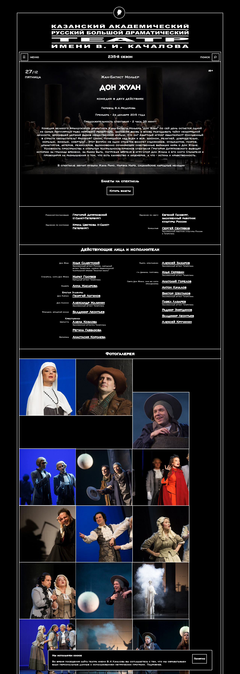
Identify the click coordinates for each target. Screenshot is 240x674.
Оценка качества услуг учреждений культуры (45, 654)
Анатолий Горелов (175, 280)
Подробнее (147, 664)
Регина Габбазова (85, 327)
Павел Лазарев (172, 299)
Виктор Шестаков (174, 291)
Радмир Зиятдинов (175, 307)
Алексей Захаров (174, 262)
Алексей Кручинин (175, 318)
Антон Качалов (173, 285)
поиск (207, 57)
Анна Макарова (83, 284)
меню (32, 57)
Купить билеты (120, 191)
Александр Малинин (87, 300)
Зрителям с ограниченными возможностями (45, 659)
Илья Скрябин (172, 271)
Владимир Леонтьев (87, 309)
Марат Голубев (83, 276)
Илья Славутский (85, 262)
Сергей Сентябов (174, 228)
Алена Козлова (83, 319)
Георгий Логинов (85, 294)
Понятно (200, 658)
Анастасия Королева (87, 333)
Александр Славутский (182, 624)
